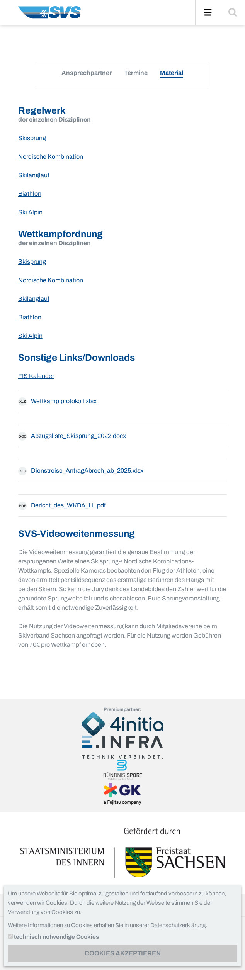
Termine (136, 73)
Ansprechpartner (86, 73)
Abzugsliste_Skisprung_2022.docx (72, 436)
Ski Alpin (30, 212)
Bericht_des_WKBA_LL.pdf (61, 506)
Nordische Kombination (50, 156)
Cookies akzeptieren (123, 953)
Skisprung (32, 138)
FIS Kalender (36, 376)
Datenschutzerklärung (178, 925)
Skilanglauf (33, 175)
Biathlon (29, 193)
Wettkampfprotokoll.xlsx (57, 401)
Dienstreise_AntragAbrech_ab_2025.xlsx (80, 471)
